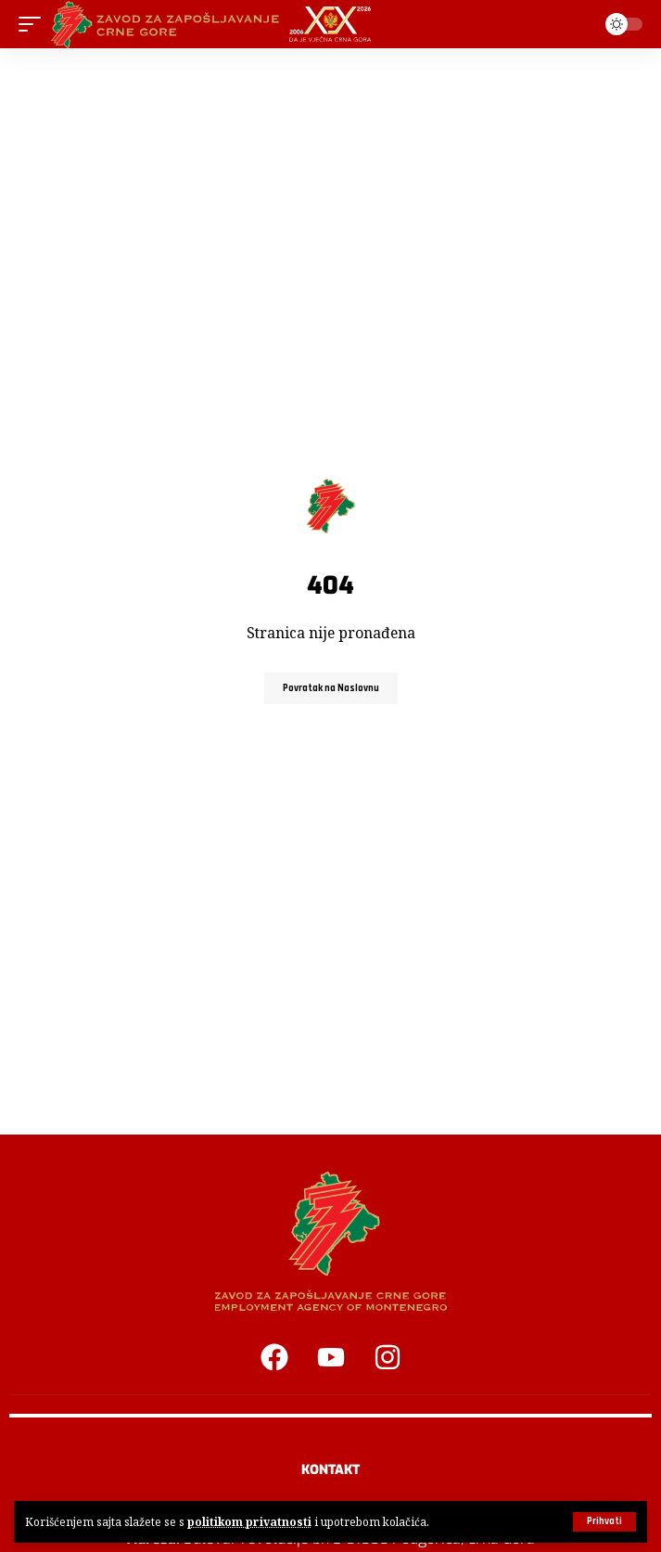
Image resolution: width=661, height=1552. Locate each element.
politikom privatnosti (249, 1521)
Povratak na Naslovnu (331, 688)
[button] (604, 1522)
